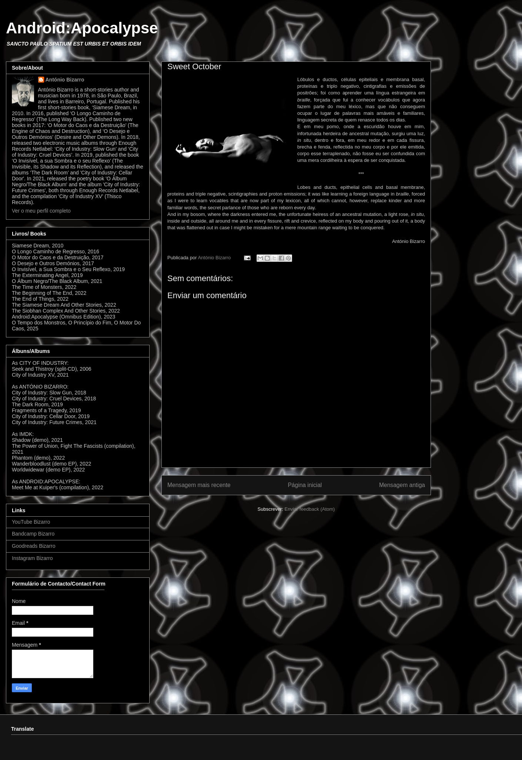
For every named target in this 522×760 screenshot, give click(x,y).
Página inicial (305, 485)
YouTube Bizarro (31, 522)
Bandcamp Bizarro (33, 534)
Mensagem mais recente (199, 485)
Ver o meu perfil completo (41, 211)
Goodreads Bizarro (34, 546)
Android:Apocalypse (82, 28)
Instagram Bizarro (32, 558)
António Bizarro (65, 80)
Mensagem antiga (402, 485)
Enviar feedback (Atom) (310, 509)
